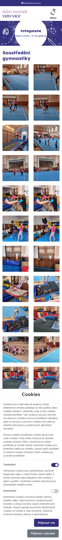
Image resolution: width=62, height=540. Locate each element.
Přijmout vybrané (43, 533)
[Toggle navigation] (53, 13)
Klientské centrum (32, 3)
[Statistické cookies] (55, 491)
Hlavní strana (23, 35)
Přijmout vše (46, 522)
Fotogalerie (40, 35)
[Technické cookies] (55, 465)
